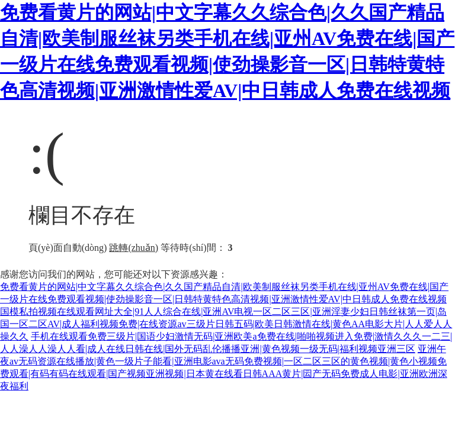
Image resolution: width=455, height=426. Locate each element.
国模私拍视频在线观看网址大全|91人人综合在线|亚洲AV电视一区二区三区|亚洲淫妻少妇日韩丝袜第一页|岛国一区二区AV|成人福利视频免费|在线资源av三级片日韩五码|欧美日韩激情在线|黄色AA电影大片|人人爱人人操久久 (226, 323)
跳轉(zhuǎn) (133, 248)
